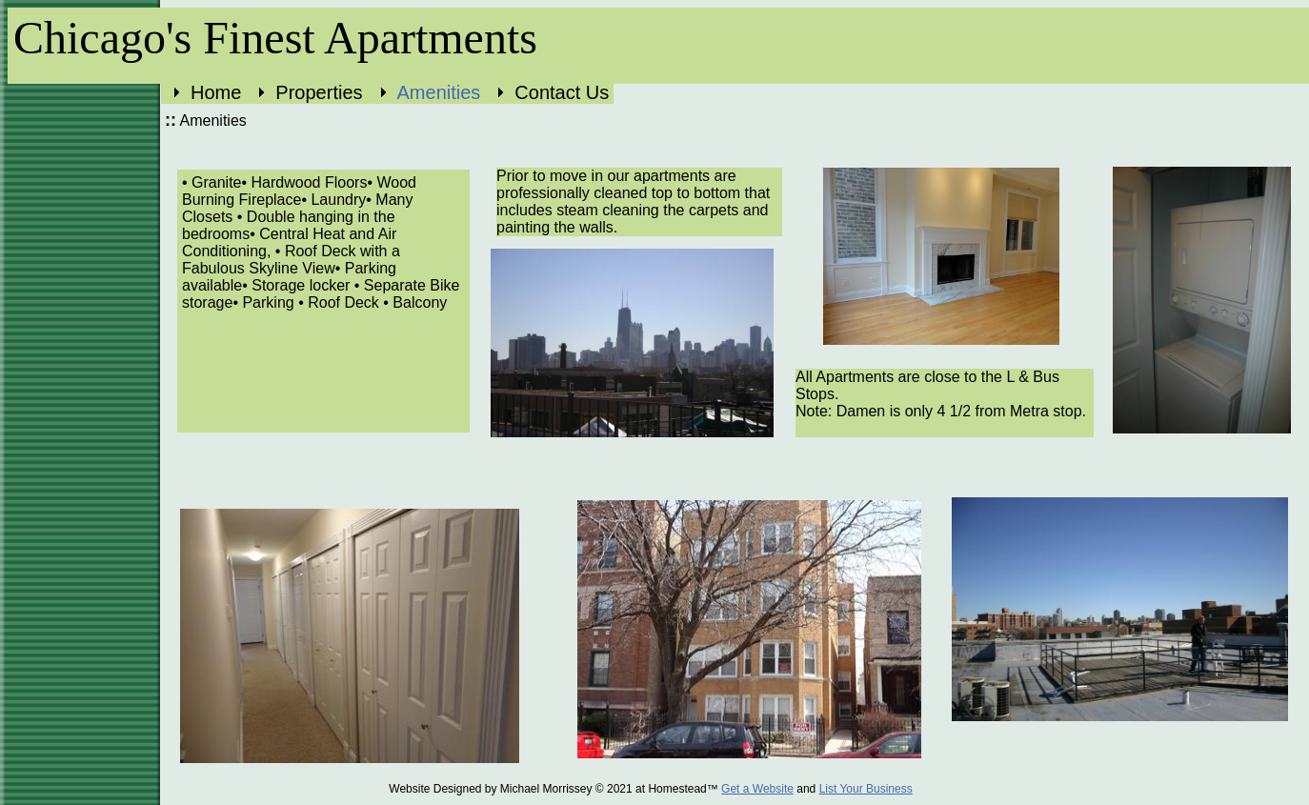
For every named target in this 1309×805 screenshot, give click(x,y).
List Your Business (866, 788)
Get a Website (757, 788)
